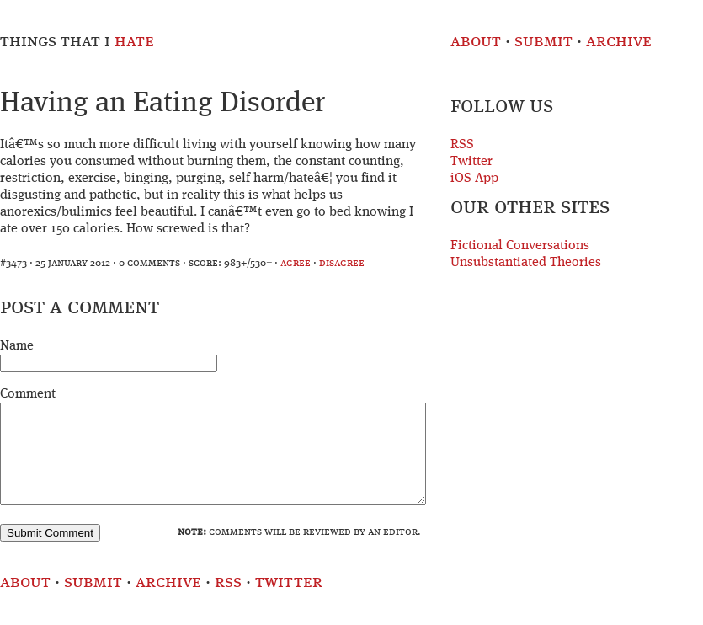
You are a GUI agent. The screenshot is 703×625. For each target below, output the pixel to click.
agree (295, 263)
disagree (342, 263)
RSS (462, 145)
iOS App (474, 178)
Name (17, 346)
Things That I (77, 42)
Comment (28, 394)
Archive (619, 42)
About (475, 42)
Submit (543, 42)
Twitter (471, 161)
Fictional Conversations (519, 246)
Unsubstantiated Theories (525, 263)
